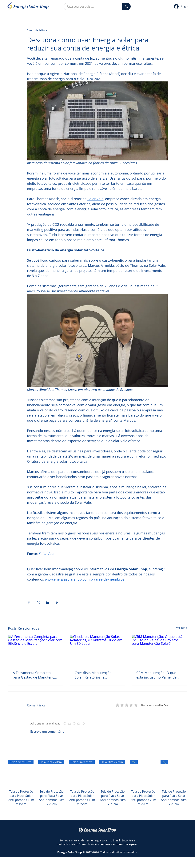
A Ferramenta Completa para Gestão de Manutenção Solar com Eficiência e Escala (35, 674)
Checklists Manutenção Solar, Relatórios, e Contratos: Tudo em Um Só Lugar (96, 674)
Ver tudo (181, 628)
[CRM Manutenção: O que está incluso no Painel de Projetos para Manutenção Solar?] (159, 650)
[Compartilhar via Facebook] (29, 602)
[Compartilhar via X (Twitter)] (38, 602)
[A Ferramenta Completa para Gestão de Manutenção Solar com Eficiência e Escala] (35, 650)
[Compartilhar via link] (57, 602)
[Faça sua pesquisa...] (90, 6)
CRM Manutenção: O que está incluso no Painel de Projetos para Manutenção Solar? (157, 674)
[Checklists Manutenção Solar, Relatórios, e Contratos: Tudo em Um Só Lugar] (97, 650)
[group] (97, 787)
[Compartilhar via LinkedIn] (47, 602)
